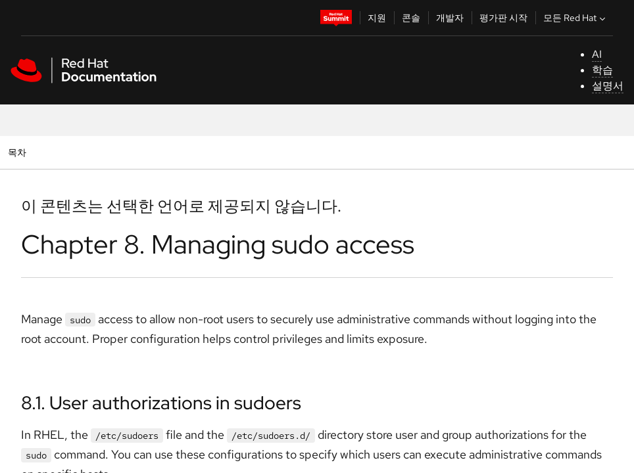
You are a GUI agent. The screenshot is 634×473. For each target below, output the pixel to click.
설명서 (607, 86)
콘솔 (411, 18)
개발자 (450, 18)
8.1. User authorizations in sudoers (161, 402)
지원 (377, 18)
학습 (602, 70)
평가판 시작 (503, 18)
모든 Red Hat (575, 18)
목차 (18, 152)
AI (597, 54)
